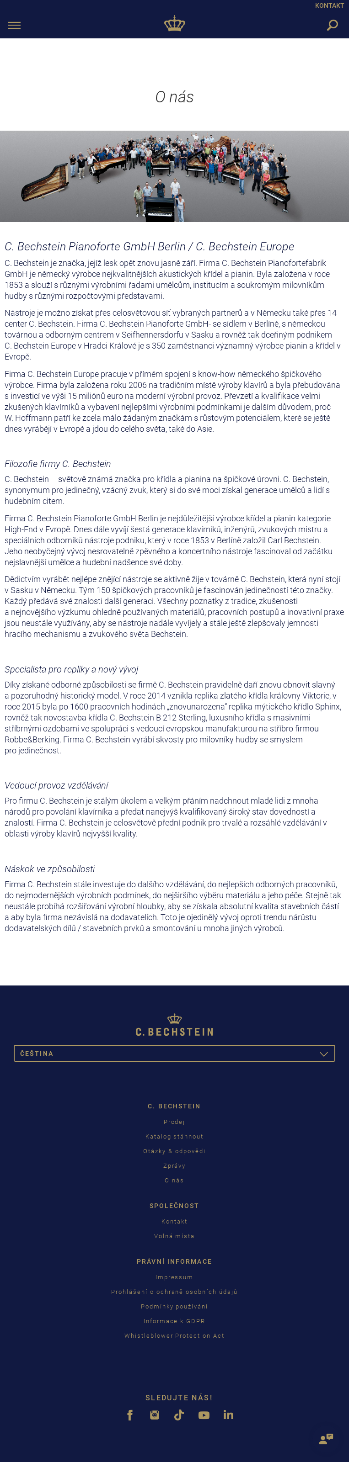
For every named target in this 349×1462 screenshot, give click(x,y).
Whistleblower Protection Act (174, 1335)
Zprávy (174, 1165)
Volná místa (174, 1236)
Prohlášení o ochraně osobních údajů (174, 1291)
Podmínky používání (174, 1306)
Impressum (175, 1277)
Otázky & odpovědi (174, 1151)
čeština (177, 1055)
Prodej (175, 1121)
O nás (174, 1180)
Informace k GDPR (174, 1321)
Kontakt (174, 1221)
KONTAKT (329, 5)
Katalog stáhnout (174, 1136)
